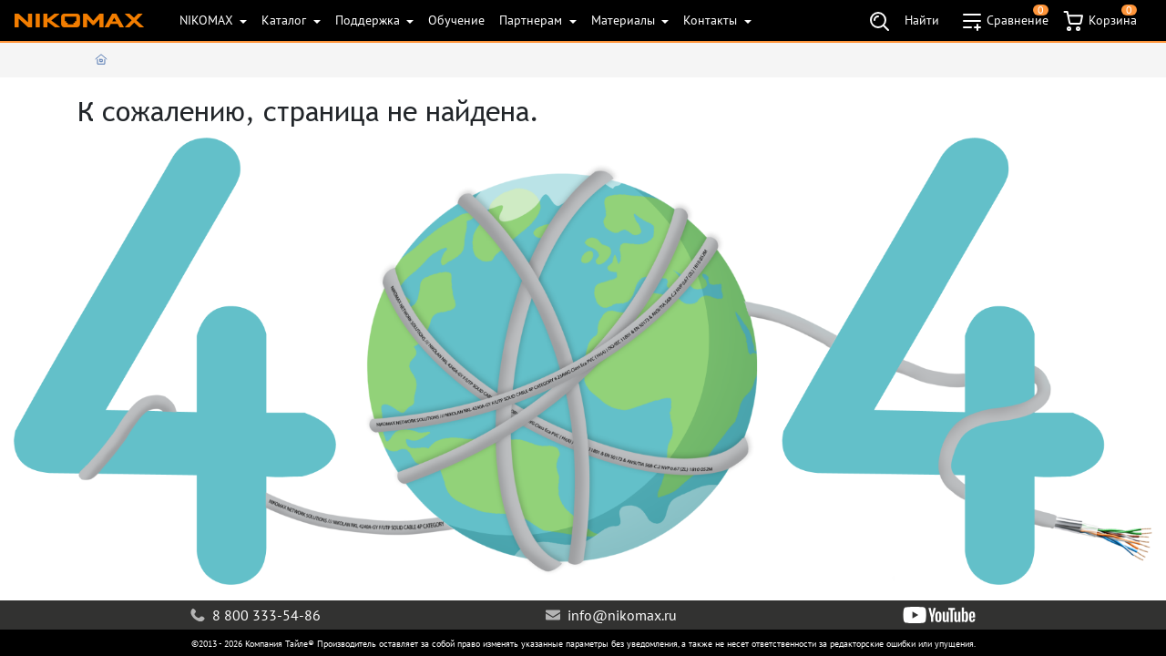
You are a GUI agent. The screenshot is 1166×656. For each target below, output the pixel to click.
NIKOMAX (208, 20)
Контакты (712, 20)
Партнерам (532, 20)
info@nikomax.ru (611, 615)
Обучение (456, 20)
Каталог (285, 20)
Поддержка (369, 20)
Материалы (625, 20)
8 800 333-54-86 (255, 615)
